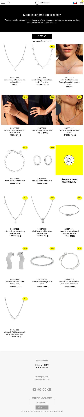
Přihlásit (42, 407)
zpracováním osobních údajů (54, 411)
